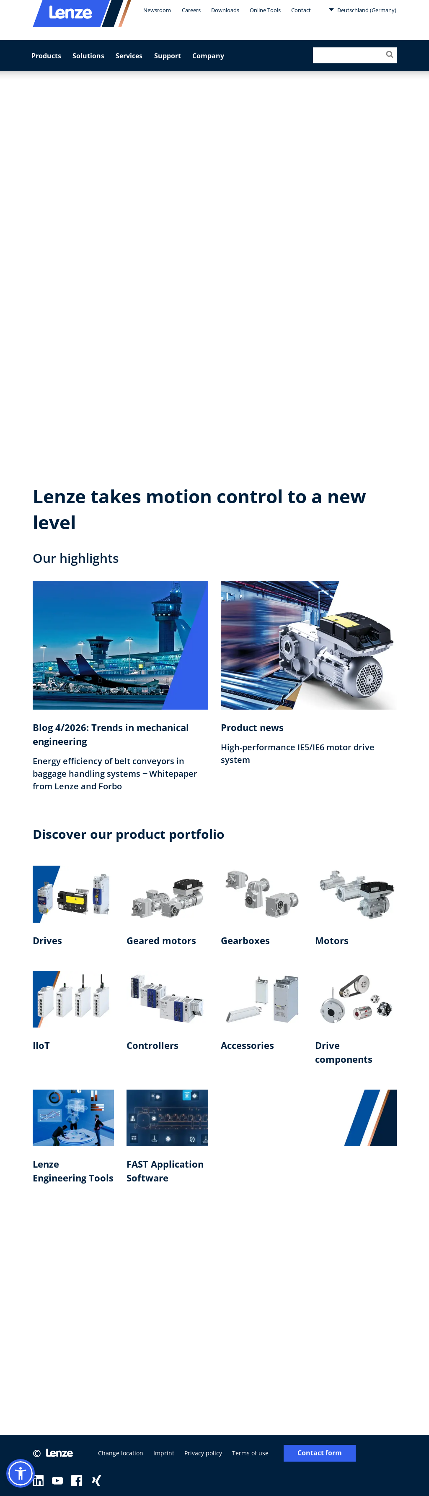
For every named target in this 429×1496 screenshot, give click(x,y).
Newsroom (157, 10)
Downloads (225, 10)
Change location (120, 1453)
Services (129, 55)
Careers (191, 10)
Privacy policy (203, 1453)
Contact (301, 10)
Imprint (163, 1453)
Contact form (319, 1453)
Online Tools (265, 10)
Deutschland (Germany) (362, 9)
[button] (20, 1473)
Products (46, 55)
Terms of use (250, 1453)
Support (167, 55)
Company (208, 55)
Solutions (88, 55)
